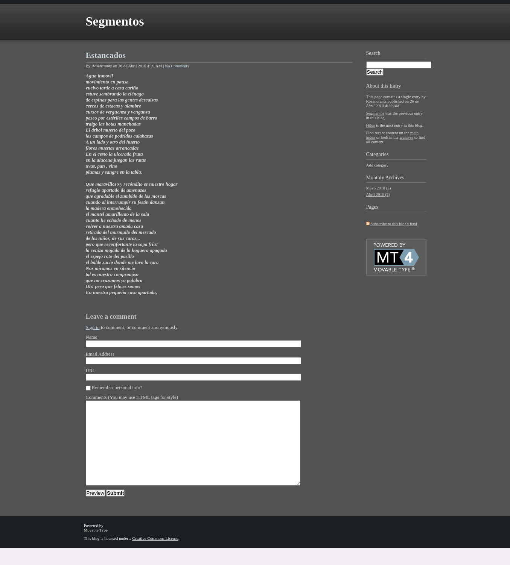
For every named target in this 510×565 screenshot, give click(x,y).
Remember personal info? (117, 387)
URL (91, 370)
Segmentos (115, 21)
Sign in (93, 327)
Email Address (100, 354)
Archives (394, 177)
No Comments (177, 66)
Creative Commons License (155, 555)
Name (91, 337)
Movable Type (96, 547)
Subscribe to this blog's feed (393, 223)
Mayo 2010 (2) (378, 188)
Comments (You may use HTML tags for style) (132, 397)
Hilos (370, 125)
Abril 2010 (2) (378, 194)
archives (406, 137)
